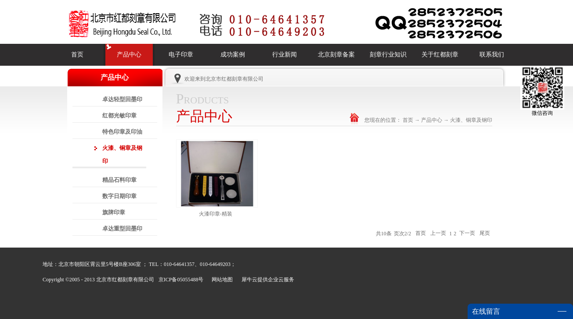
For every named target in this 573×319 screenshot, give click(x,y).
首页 (77, 54)
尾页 (484, 233)
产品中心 (431, 120)
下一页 (467, 233)
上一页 (438, 233)
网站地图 (221, 279)
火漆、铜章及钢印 (471, 120)
